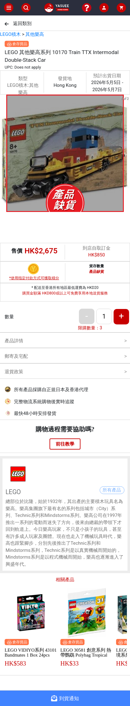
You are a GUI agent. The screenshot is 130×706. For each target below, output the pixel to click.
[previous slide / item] (4, 154)
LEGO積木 (10, 34)
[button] (61, 207)
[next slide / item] (125, 154)
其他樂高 (34, 34)
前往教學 (65, 444)
